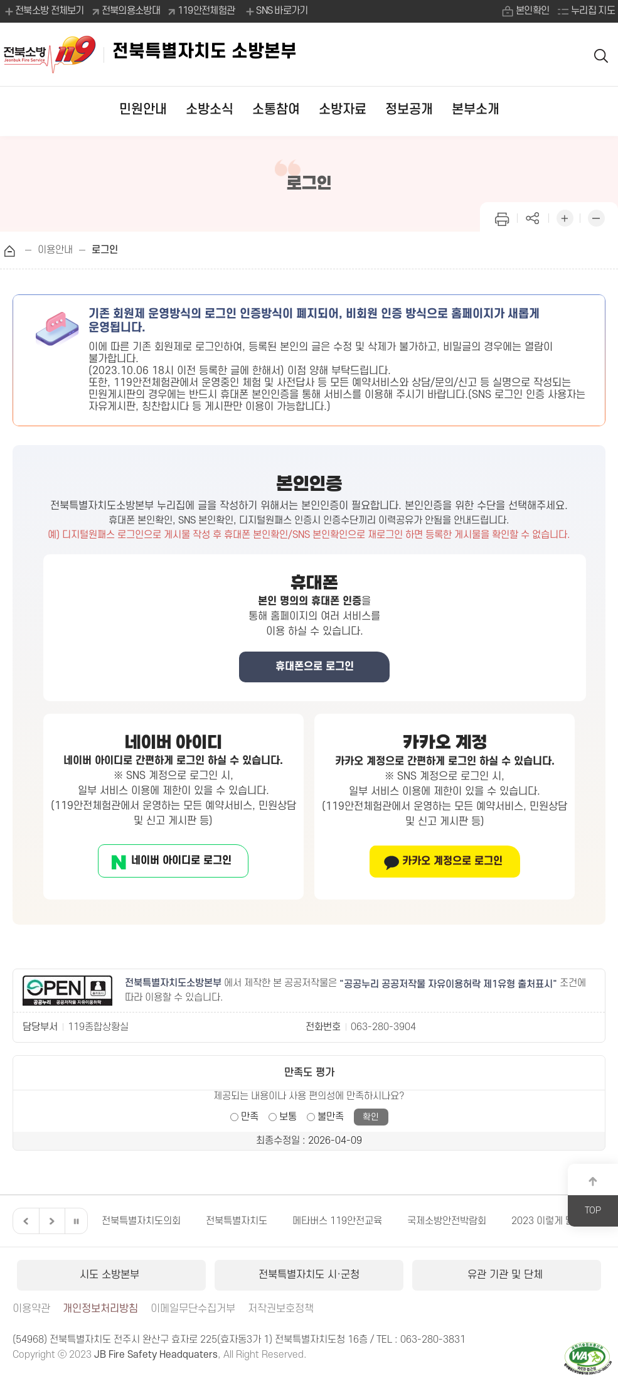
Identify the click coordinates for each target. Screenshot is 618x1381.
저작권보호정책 (281, 1308)
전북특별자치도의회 (141, 1221)
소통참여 (276, 109)
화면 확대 (564, 217)
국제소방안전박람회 (446, 1221)
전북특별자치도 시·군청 (309, 1275)
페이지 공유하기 (533, 217)
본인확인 (532, 10)
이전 (24, 1220)
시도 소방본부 (111, 1275)
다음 (50, 1220)
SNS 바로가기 (275, 11)
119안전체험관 (206, 10)
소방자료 (342, 109)
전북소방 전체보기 (43, 11)
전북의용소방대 (131, 10)
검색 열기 (602, 55)
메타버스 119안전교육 (337, 1221)
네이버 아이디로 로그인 (181, 860)
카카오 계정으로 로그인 (452, 861)
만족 (249, 1116)
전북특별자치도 (236, 1221)
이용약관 (31, 1308)
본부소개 (475, 109)
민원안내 (143, 109)
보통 (288, 1116)
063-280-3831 (433, 1339)
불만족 (330, 1116)
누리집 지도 (593, 10)
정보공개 (409, 109)
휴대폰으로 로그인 (314, 666)
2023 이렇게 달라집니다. (561, 1221)
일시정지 (76, 1220)
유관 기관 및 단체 (506, 1275)
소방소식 (209, 109)
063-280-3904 (383, 1027)
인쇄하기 (502, 217)
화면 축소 (596, 217)
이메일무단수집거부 (193, 1308)
